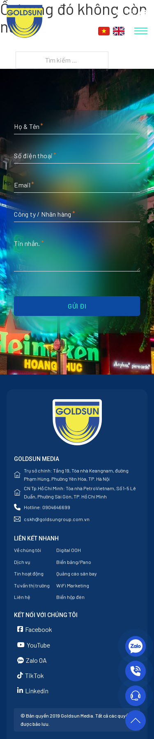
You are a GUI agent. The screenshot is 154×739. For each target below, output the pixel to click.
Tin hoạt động (29, 573)
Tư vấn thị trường (32, 585)
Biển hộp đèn (70, 597)
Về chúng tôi (27, 550)
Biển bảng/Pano (73, 562)
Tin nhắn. (27, 243)
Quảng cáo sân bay (76, 573)
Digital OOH (68, 550)
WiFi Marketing (72, 585)
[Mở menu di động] (140, 31)
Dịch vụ (22, 562)
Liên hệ (22, 597)
